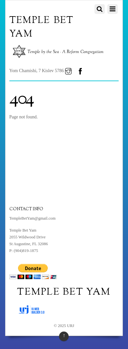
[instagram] (68, 70)
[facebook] (80, 70)
